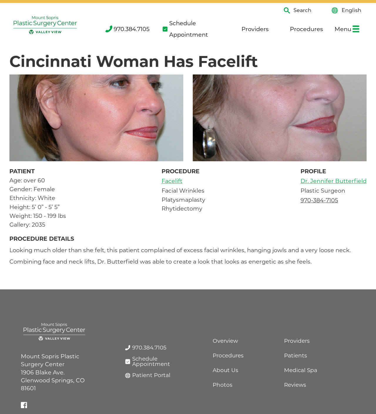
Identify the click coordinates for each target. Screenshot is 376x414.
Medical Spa (300, 370)
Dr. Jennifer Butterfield (334, 180)
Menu (347, 29)
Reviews (295, 384)
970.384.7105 (127, 29)
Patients (295, 355)
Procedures (302, 29)
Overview (225, 340)
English (346, 10)
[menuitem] (126, 29)
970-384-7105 (319, 200)
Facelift (172, 180)
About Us (225, 370)
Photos (222, 384)
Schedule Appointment (185, 29)
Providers (251, 29)
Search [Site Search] (298, 10)
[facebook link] (24, 405)
